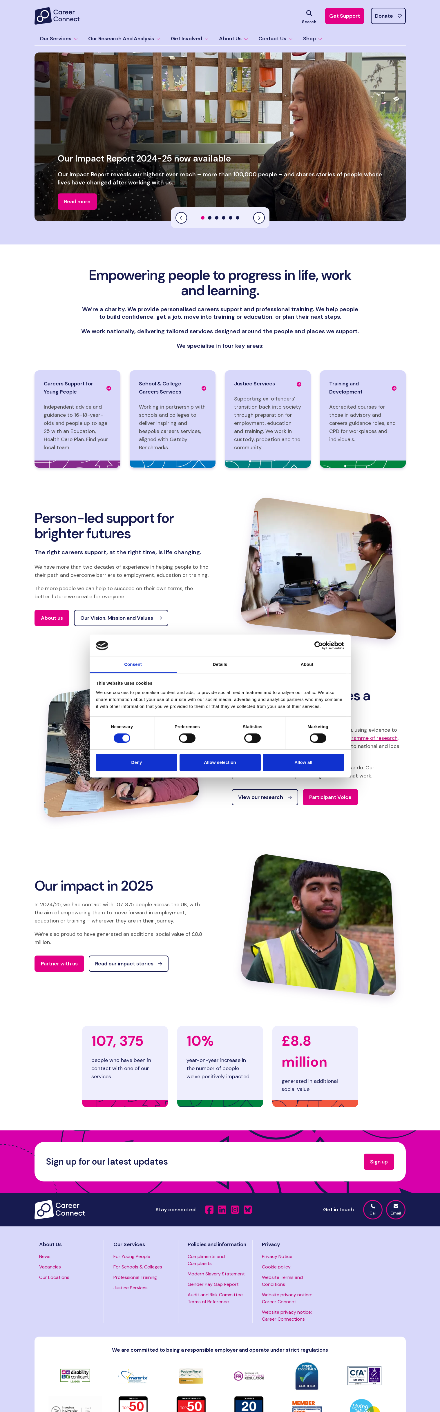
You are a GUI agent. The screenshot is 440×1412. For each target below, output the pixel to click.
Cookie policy (276, 1267)
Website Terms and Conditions (282, 1280)
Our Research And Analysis (124, 38)
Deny (136, 762)
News (44, 1256)
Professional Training (135, 1277)
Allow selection (220, 762)
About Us (233, 38)
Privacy (271, 1244)
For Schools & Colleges (137, 1267)
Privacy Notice (277, 1256)
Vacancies (50, 1267)
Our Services (59, 38)
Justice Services (130, 1288)
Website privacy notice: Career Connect (287, 1298)
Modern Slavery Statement (216, 1274)
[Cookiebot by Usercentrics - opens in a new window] (318, 645)
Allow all (303, 762)
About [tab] (307, 664)
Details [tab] (220, 664)
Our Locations (54, 1277)
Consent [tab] (133, 664)
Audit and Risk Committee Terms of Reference (215, 1298)
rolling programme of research (361, 738)
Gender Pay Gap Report (213, 1284)
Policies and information (217, 1244)
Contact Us (275, 38)
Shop (312, 38)
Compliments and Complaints (206, 1259)
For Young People (131, 1256)
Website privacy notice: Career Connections (287, 1315)
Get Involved (190, 38)
